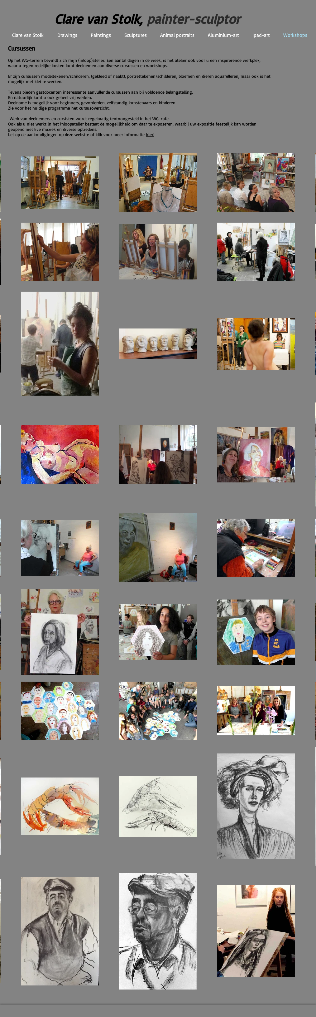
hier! (150, 134)
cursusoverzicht (94, 108)
